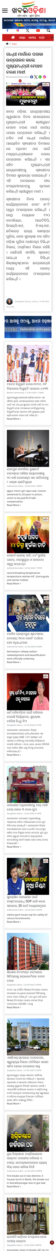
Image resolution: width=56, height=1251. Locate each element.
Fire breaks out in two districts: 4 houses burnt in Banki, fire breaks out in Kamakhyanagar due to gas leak (28, 1179)
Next (52, 37)
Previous (46, 37)
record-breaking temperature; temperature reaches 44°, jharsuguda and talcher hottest (28, 576)
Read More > (14, 418)
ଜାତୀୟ (32, 37)
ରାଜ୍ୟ (22, 37)
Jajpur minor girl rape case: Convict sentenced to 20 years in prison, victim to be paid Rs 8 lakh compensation (26, 496)
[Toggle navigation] (48, 30)
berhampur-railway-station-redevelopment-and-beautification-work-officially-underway (26, 655)
